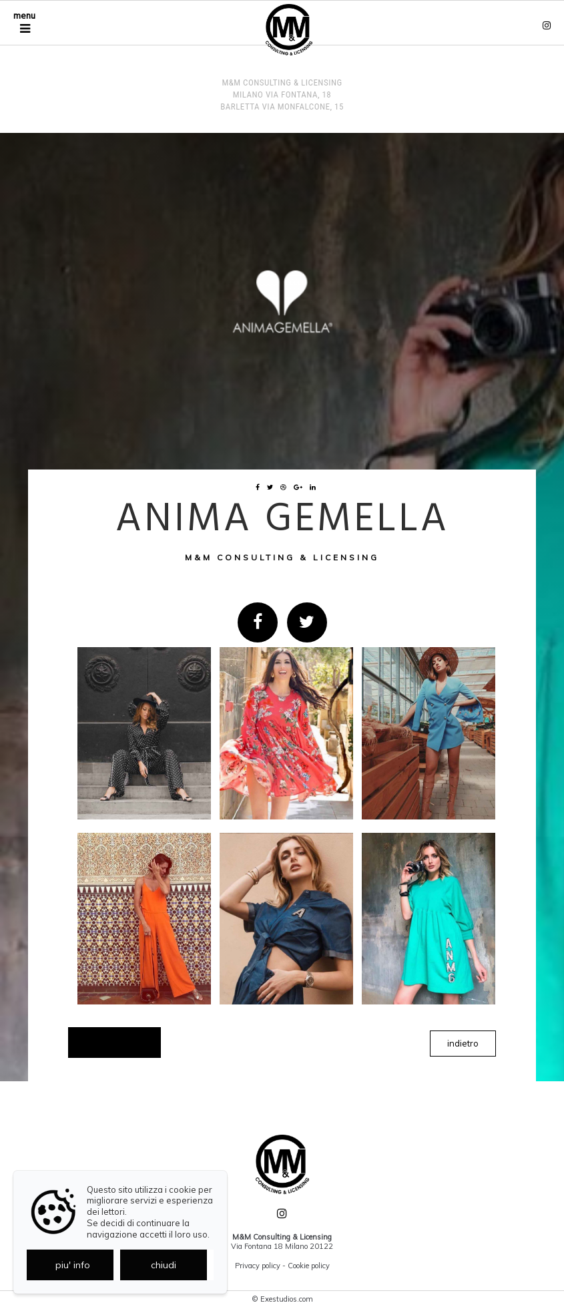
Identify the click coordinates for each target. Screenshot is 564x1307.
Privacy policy (257, 1265)
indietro (463, 1043)
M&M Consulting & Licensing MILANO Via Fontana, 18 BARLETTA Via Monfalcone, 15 (282, 94)
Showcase (114, 1043)
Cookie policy (309, 1265)
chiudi (163, 1265)
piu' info (72, 1265)
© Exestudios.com (282, 1299)
